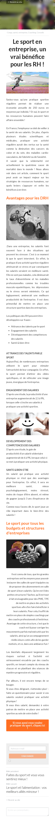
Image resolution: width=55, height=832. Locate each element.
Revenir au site (15, 2)
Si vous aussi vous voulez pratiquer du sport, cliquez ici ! (27, 725)
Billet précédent (12, 771)
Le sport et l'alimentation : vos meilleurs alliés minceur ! (26, 790)
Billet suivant (11, 784)
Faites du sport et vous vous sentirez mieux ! (25, 777)
